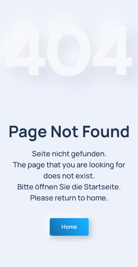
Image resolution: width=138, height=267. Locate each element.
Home (69, 227)
